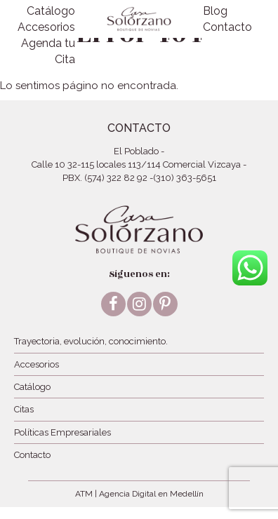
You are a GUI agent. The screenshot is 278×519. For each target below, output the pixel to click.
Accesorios (46, 27)
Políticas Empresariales (62, 432)
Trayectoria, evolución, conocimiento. (91, 341)
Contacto (227, 27)
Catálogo (51, 11)
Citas (24, 409)
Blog (215, 11)
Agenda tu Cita (48, 51)
